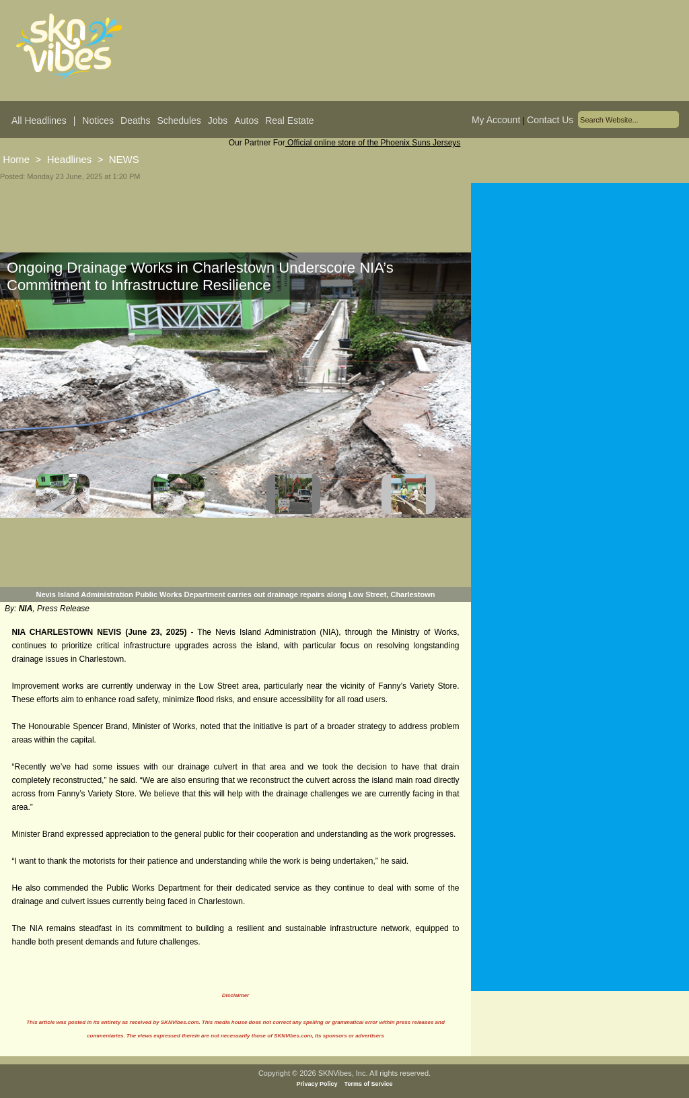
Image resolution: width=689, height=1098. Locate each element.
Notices (98, 120)
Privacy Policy (317, 1083)
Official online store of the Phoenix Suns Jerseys (373, 142)
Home (16, 159)
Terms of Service (368, 1083)
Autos (246, 120)
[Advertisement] (580, 385)
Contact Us (550, 119)
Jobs (218, 120)
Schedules (179, 120)
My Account (496, 119)
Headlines (69, 159)
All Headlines (39, 120)
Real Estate (289, 120)
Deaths (135, 120)
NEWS (124, 159)
